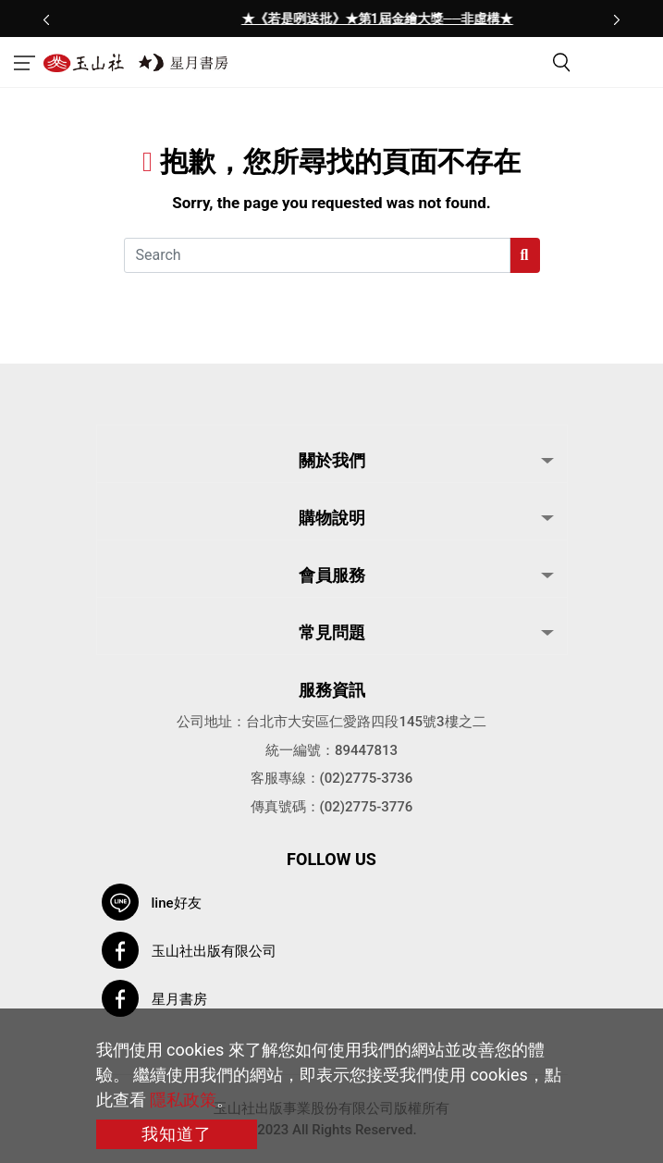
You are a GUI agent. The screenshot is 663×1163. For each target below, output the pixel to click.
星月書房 (179, 999)
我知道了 (176, 1134)
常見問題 (332, 632)
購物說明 (332, 517)
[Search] (317, 255)
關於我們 (332, 460)
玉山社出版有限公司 (214, 951)
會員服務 (332, 575)
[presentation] (46, 18)
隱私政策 (183, 1099)
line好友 (177, 903)
